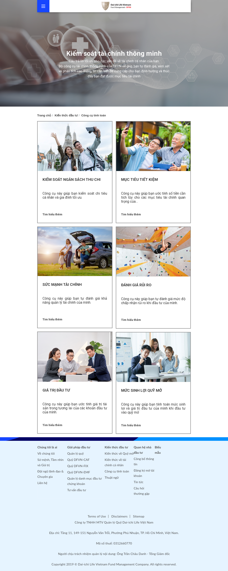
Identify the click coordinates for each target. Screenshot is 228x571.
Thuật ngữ (112, 477)
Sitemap (138, 516)
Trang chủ (44, 115)
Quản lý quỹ (75, 453)
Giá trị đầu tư (56, 390)
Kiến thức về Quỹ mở (119, 453)
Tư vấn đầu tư (76, 490)
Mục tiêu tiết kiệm (139, 179)
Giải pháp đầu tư (78, 447)
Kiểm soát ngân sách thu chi (72, 179)
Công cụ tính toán (93, 115)
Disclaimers (119, 516)
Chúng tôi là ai (47, 447)
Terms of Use (97, 516)
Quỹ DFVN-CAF (78, 460)
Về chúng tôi (46, 453)
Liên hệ (42, 483)
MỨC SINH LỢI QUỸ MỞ (141, 390)
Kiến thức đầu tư (66, 115)
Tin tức (139, 482)
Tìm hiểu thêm (52, 214)
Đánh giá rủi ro (136, 285)
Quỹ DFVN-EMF (78, 472)
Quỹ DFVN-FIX (77, 466)
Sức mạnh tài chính (62, 284)
